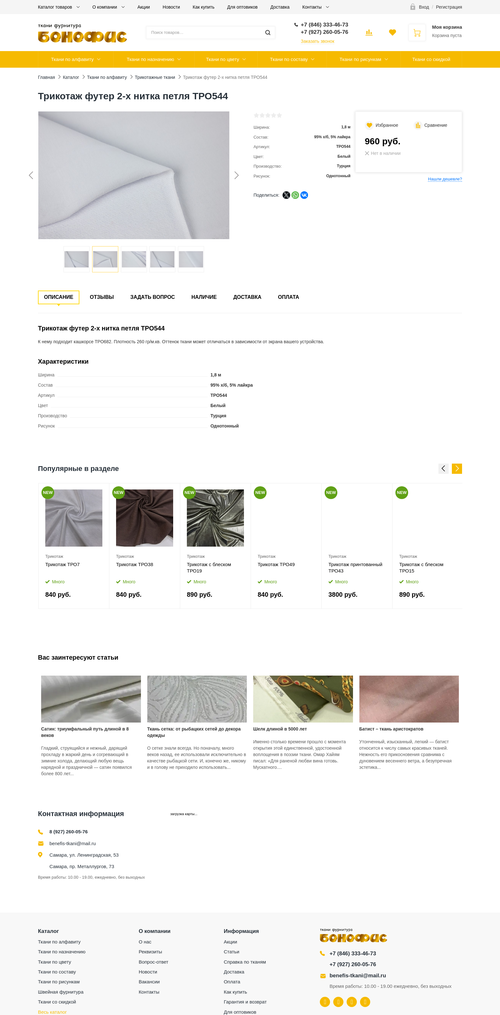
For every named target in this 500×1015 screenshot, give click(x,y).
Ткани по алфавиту (72, 59)
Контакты (312, 7)
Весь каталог (52, 1012)
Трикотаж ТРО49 (276, 564)
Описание (58, 297)
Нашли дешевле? (445, 179)
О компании (105, 7)
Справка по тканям (245, 962)
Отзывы (102, 297)
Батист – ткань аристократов (391, 728)
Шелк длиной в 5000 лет (280, 728)
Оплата (288, 297)
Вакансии (149, 981)
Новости (171, 7)
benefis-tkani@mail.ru (72, 843)
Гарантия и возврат (245, 1001)
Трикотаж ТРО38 (134, 564)
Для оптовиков (242, 7)
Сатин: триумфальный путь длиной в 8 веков (85, 732)
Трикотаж (54, 556)
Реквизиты (150, 951)
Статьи (231, 951)
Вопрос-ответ (153, 962)
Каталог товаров (55, 7)
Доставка (280, 7)
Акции (143, 7)
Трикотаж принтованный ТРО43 (355, 567)
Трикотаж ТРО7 (62, 564)
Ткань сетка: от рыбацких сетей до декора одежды (194, 732)
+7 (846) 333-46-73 (352, 954)
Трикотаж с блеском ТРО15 (421, 567)
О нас (145, 941)
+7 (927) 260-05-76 (352, 964)
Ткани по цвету (222, 59)
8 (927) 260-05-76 (68, 831)
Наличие (204, 297)
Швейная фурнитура (61, 992)
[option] (74, 546)
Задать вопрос (152, 297)
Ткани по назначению (150, 59)
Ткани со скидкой (431, 59)
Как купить (203, 7)
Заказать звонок (317, 41)
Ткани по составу (289, 59)
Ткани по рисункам (360, 59)
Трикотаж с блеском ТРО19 (209, 567)
